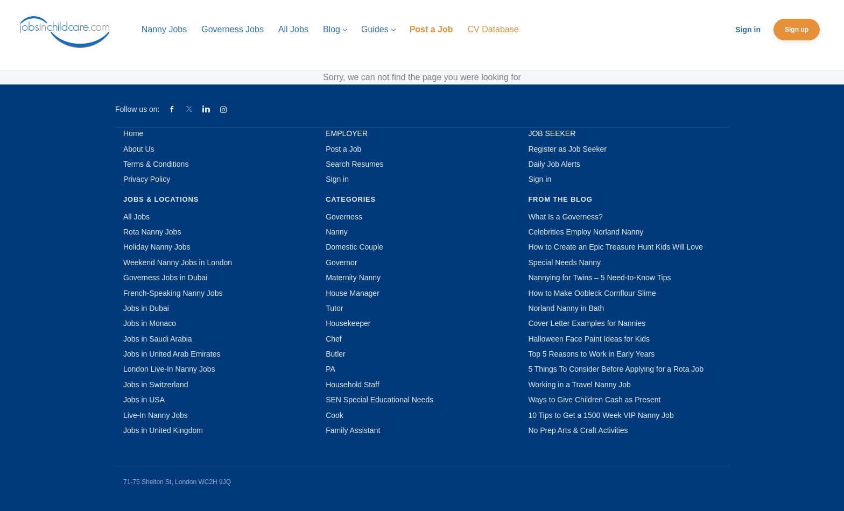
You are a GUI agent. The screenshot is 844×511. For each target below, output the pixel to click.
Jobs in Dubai (146, 308)
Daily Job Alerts (554, 164)
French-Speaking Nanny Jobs (172, 293)
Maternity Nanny (353, 277)
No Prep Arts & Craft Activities (578, 430)
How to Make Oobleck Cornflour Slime (592, 293)
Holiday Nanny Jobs (157, 247)
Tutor (334, 308)
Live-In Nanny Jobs (155, 415)
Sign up (796, 29)
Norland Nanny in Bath (566, 308)
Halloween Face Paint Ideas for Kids (589, 339)
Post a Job (343, 149)
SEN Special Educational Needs (379, 399)
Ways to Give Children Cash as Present (594, 399)
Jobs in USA (144, 399)
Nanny (336, 232)
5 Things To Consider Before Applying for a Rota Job (616, 369)
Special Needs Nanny (564, 262)
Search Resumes (354, 164)
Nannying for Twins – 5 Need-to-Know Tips (599, 277)
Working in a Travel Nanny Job (579, 384)
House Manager (352, 293)
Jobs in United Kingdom (163, 430)
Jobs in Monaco (149, 323)
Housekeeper (348, 323)
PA (330, 369)
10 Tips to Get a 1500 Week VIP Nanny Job (600, 415)
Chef (334, 339)
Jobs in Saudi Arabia (157, 339)
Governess (344, 216)
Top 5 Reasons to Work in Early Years (591, 354)
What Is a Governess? (565, 216)
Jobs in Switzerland (155, 384)
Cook (334, 415)
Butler (336, 354)
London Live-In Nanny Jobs (169, 369)
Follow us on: (137, 109)
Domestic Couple (354, 247)
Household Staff (352, 384)
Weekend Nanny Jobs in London (177, 262)
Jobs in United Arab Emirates (172, 354)
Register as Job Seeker (567, 149)
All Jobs (136, 216)
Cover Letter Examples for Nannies (586, 323)
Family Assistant (353, 430)
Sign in (748, 29)
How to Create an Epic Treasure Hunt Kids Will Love (615, 247)
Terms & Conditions (155, 164)
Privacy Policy (146, 179)
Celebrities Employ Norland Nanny (585, 232)
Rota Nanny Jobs (152, 232)
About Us (138, 149)
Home (133, 133)
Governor (341, 262)
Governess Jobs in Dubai (165, 277)
